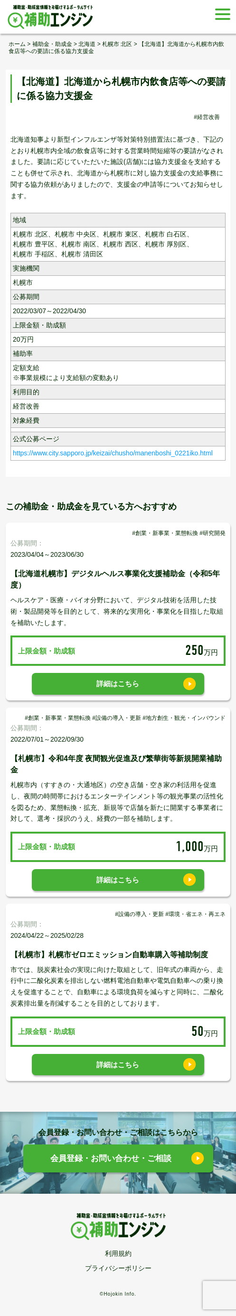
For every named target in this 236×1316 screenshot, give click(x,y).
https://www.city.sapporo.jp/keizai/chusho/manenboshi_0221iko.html (113, 453)
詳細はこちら (117, 684)
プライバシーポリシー (118, 1268)
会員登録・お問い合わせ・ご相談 (110, 1158)
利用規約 (118, 1253)
